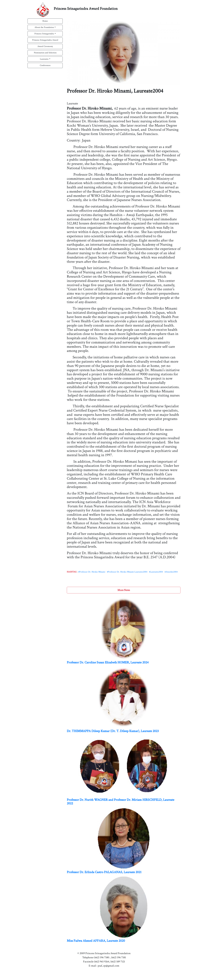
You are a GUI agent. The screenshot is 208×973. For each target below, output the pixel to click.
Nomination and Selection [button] (45, 52)
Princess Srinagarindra (44, 33)
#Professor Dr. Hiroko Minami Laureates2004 (127, 571)
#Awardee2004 (171, 571)
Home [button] (45, 21)
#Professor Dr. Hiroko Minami (91, 571)
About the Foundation (44, 27)
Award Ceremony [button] (45, 46)
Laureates (44, 59)
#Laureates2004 (156, 571)
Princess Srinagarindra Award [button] (45, 40)
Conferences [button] (45, 65)
